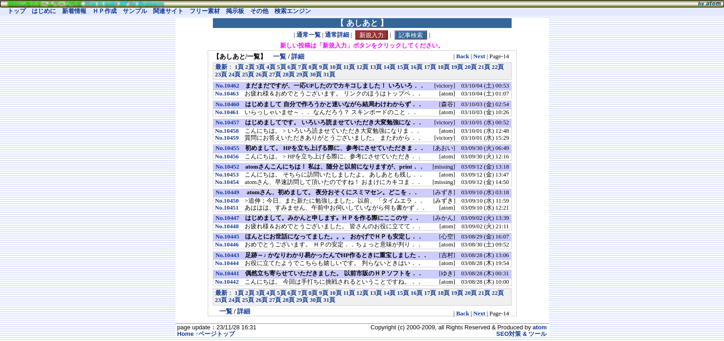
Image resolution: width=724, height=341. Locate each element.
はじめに (44, 11)
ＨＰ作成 (104, 11)
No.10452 (227, 167)
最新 (221, 67)
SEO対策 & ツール (521, 333)
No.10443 (227, 255)
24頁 (235, 74)
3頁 (260, 67)
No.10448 (227, 226)
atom (540, 327)
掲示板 (235, 11)
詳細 (297, 56)
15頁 (403, 67)
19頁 (457, 67)
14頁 (389, 67)
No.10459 (227, 138)
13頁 (376, 67)
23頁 (221, 74)
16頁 (416, 67)
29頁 (302, 74)
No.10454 (227, 182)
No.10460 (227, 104)
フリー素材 (205, 11)
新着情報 (74, 11)
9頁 (323, 67)
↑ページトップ (215, 333)
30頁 (316, 74)
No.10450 (227, 201)
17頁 (430, 67)
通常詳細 (337, 35)
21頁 (484, 67)
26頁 (262, 74)
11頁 (349, 67)
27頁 (275, 74)
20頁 (470, 67)
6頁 (292, 67)
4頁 (271, 67)
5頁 (281, 67)
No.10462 (227, 85)
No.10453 (227, 174)
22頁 (498, 67)
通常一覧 (308, 35)
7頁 (302, 67)
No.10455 (227, 148)
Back (462, 56)
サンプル (135, 11)
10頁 (336, 67)
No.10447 (227, 218)
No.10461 (227, 112)
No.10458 (227, 131)
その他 (259, 11)
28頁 (289, 74)
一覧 (279, 56)
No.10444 (227, 263)
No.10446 (227, 244)
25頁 (248, 74)
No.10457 (227, 122)
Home (185, 333)
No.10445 (227, 236)
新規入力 (371, 35)
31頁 (329, 74)
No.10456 (227, 156)
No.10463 (227, 93)
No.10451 (227, 208)
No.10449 (227, 192)
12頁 (362, 67)
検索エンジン (292, 11)
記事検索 (411, 35)
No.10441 (227, 273)
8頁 (313, 67)
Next (479, 56)
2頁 (249, 67)
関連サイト (168, 11)
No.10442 (227, 282)
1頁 (239, 67)
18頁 (443, 67)
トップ (16, 11)
